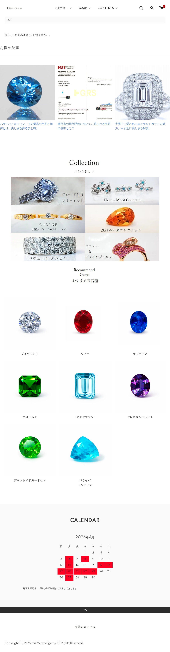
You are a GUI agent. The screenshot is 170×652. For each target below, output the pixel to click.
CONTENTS (106, 8)
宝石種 (83, 8)
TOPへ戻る (85, 610)
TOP (9, 20)
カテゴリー (61, 8)
